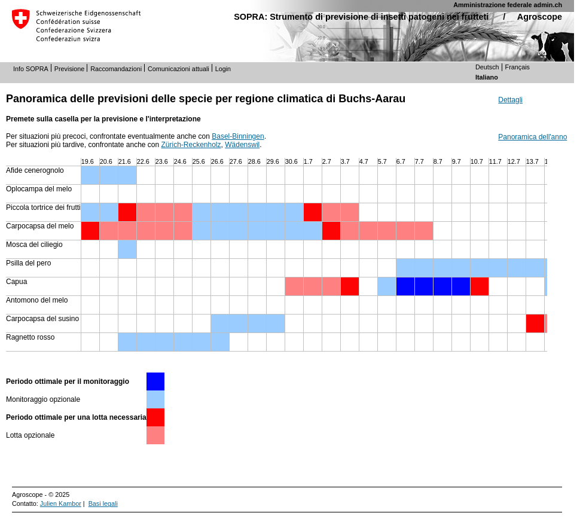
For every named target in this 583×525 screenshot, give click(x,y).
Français (517, 67)
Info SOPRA (30, 68)
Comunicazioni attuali (178, 68)
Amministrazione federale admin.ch (507, 4)
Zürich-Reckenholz (191, 145)
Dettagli (510, 100)
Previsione (69, 68)
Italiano (486, 77)
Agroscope (539, 17)
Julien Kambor (60, 503)
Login (223, 68)
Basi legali (103, 503)
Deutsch (487, 67)
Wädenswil (242, 145)
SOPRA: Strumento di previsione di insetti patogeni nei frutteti (361, 17)
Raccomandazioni (116, 68)
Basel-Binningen (238, 136)
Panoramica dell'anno (532, 137)
